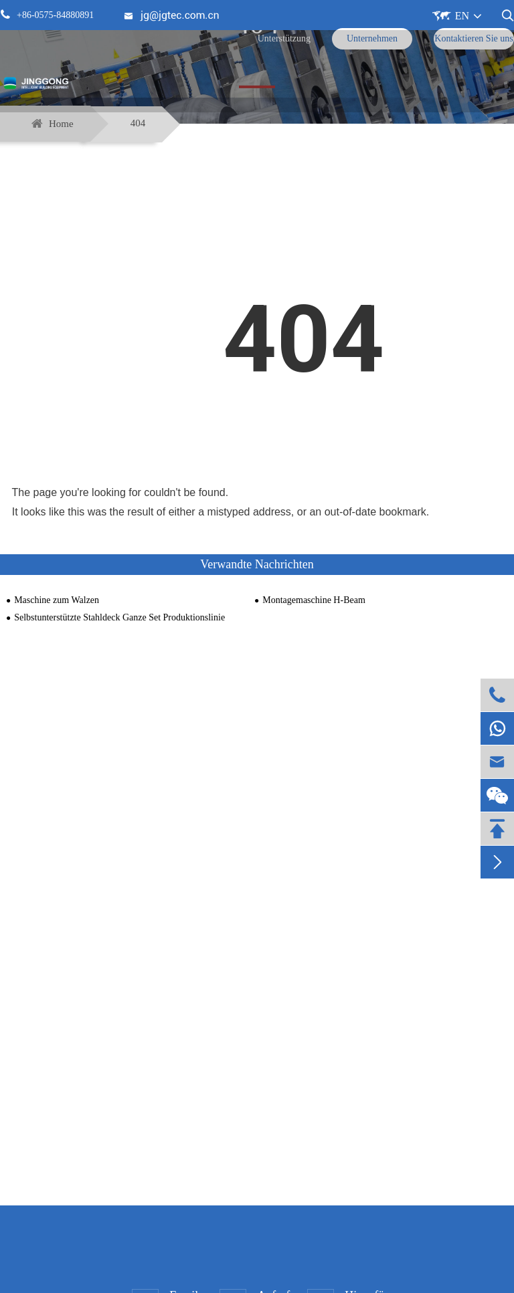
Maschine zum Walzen (56, 600)
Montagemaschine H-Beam (313, 600)
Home (61, 123)
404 (138, 123)
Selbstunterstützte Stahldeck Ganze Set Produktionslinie (119, 617)
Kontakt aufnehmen (257, 1074)
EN (462, 15)
